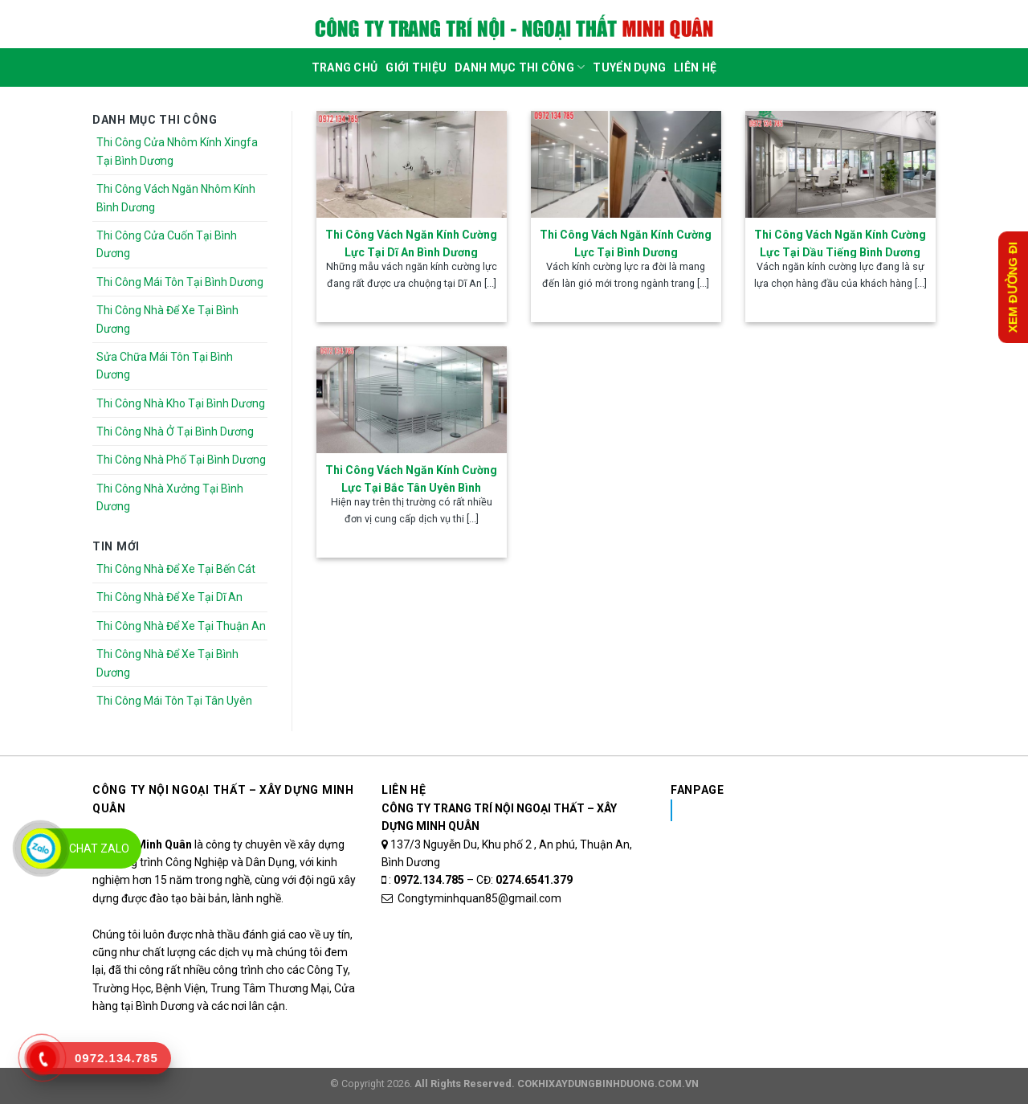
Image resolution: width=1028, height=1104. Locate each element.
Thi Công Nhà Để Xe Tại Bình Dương (167, 319)
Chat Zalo (99, 848)
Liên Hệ (695, 67)
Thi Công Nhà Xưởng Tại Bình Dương (169, 497)
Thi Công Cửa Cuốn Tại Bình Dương (166, 244)
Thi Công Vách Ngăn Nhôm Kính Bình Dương (175, 197)
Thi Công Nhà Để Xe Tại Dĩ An (169, 597)
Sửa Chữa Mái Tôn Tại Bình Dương (164, 365)
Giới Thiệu (416, 67)
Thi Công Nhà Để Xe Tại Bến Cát (175, 568)
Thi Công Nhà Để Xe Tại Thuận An (181, 625)
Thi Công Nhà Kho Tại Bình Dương (180, 403)
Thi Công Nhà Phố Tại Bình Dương (181, 459)
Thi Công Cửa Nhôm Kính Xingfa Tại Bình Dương (177, 151)
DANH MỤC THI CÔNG (520, 67)
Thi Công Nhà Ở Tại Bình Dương (175, 431)
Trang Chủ (345, 67)
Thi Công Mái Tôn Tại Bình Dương (179, 282)
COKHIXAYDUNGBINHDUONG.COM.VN (608, 1083)
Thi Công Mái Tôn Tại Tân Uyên (174, 700)
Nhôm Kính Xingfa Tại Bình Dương (798, 810)
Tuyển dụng (629, 67)
